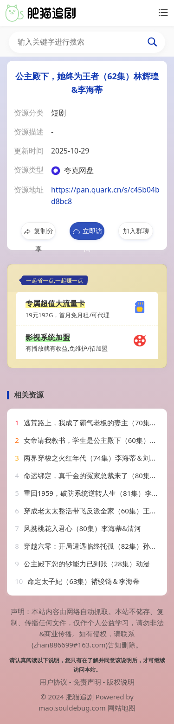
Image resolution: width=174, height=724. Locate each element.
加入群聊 (136, 230)
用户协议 (53, 681)
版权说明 (121, 681)
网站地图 (121, 707)
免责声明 (87, 681)
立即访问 (87, 233)
